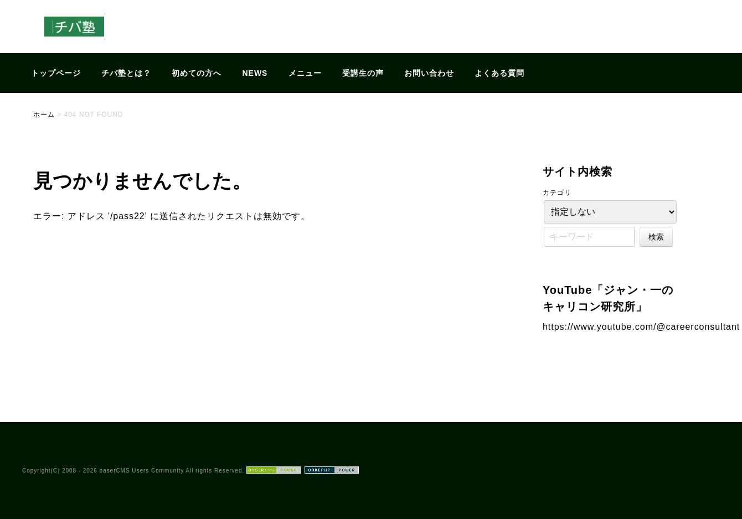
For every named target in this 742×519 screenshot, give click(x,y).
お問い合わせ (429, 73)
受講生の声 (363, 73)
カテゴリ (557, 192)
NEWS (255, 73)
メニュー (305, 73)
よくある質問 (499, 73)
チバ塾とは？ (126, 73)
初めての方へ (196, 73)
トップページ (56, 73)
